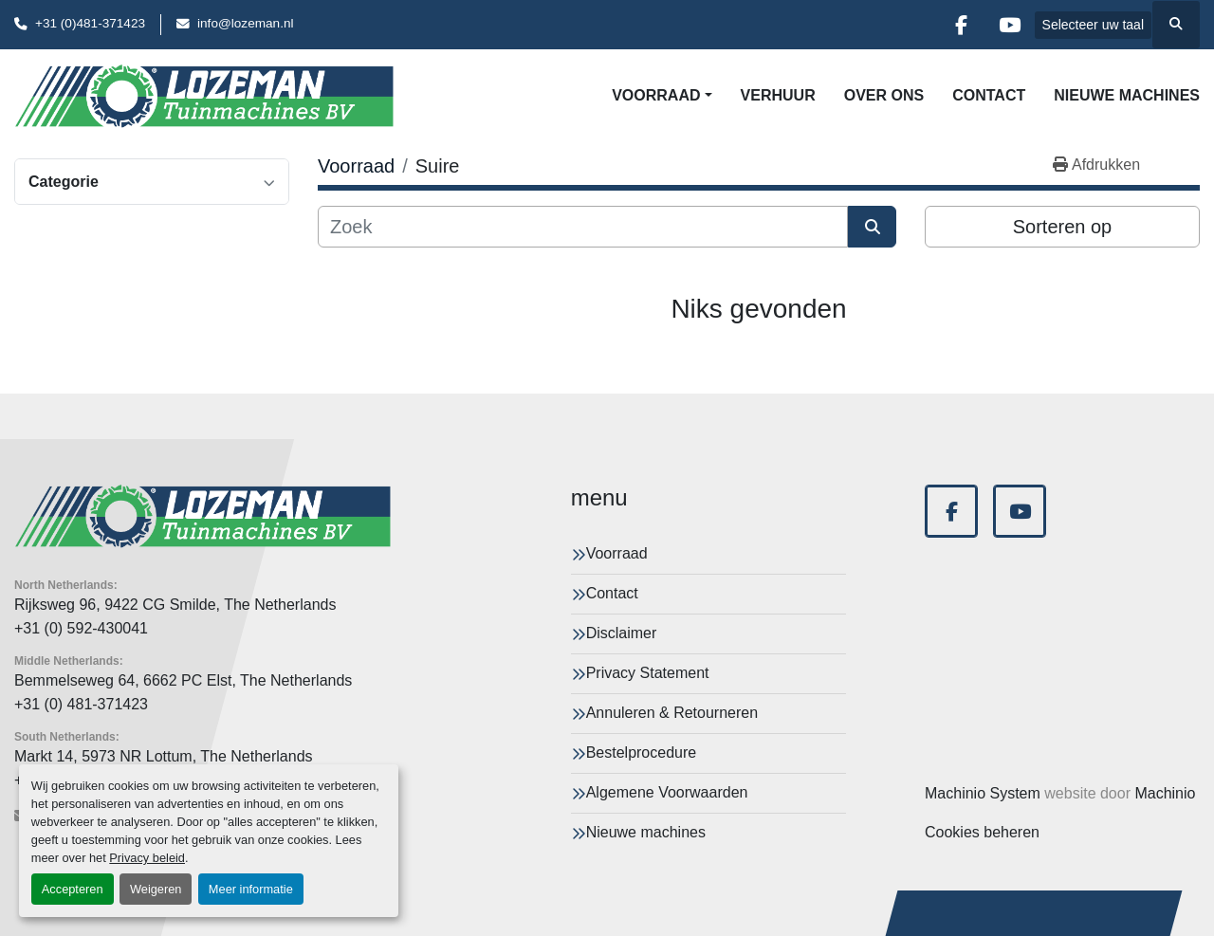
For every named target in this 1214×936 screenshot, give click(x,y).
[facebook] (961, 24)
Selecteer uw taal (1093, 24)
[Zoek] (583, 227)
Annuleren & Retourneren (672, 713)
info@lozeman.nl (245, 23)
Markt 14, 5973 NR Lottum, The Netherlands (163, 756)
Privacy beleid (147, 858)
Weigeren (156, 889)
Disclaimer (621, 633)
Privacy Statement (647, 673)
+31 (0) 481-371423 (81, 704)
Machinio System (982, 793)
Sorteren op (1063, 226)
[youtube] (1010, 24)
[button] (661, 95)
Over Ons (884, 95)
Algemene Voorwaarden (667, 792)
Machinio (1164, 793)
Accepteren (72, 889)
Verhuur (778, 95)
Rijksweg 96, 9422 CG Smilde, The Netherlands (175, 604)
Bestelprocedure (641, 752)
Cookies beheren (982, 832)
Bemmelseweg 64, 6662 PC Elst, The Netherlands (183, 680)
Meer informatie (251, 889)
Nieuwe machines (1127, 95)
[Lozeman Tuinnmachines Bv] (202, 516)
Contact (988, 95)
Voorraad (656, 95)
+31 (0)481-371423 (90, 23)
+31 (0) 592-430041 (81, 628)
